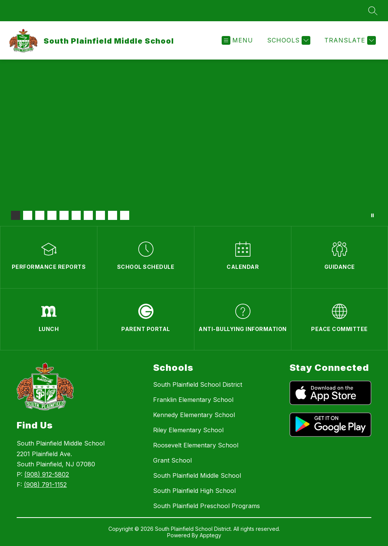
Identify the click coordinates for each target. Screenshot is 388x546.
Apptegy (210, 535)
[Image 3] (39, 215)
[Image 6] (76, 215)
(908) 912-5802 (46, 474)
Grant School (172, 460)
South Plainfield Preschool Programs (206, 506)
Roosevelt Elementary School (195, 445)
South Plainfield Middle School (197, 475)
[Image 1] (15, 215)
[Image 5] (64, 215)
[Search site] (372, 10)
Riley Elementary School (188, 430)
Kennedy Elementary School (194, 415)
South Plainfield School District (197, 384)
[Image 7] (88, 215)
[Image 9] (112, 215)
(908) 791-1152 (45, 484)
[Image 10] (124, 215)
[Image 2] (27, 215)
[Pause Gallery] (372, 215)
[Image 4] (51, 215)
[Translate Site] (349, 40)
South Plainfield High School (194, 490)
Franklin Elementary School (193, 399)
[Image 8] (100, 215)
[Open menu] (237, 40)
